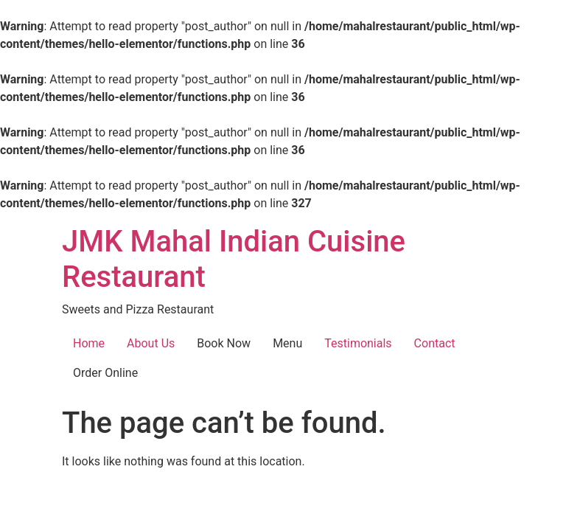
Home (89, 343)
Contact (434, 343)
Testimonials (357, 343)
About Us (151, 343)
